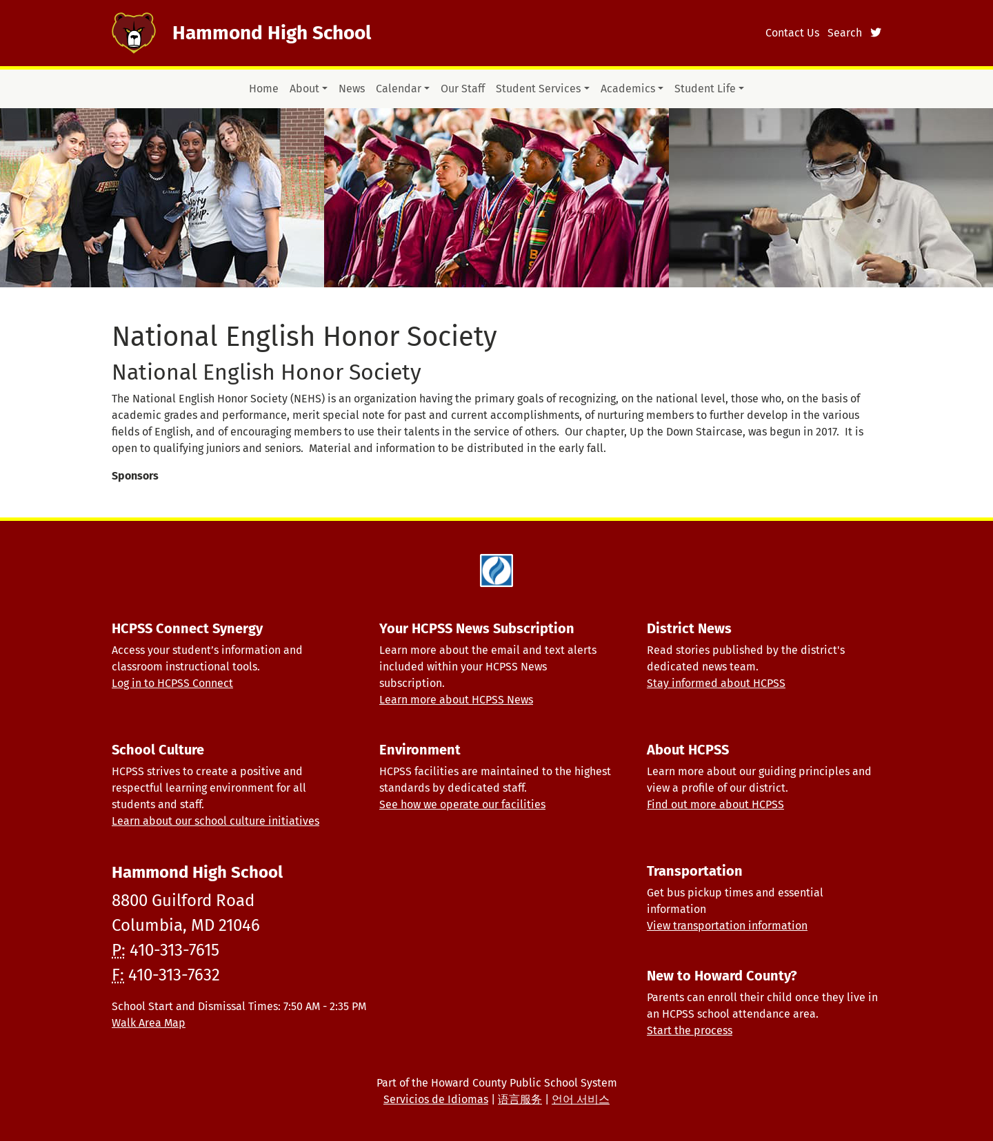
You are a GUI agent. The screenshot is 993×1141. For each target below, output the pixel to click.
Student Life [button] (705, 88)
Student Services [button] (538, 88)
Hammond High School (271, 32)
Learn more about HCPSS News (456, 699)
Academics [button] (628, 88)
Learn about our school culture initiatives (215, 821)
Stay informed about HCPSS (716, 683)
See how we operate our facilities (462, 804)
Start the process (689, 1030)
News (352, 88)
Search (845, 32)
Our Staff (463, 88)
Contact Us (792, 32)
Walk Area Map (148, 1022)
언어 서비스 (581, 1099)
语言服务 (520, 1099)
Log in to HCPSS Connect (172, 683)
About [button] (304, 88)
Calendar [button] (398, 88)
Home (264, 88)
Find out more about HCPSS (715, 804)
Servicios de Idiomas (435, 1099)
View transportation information (727, 925)
